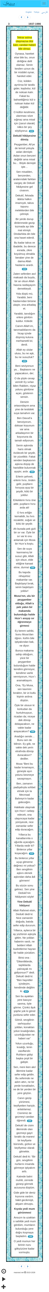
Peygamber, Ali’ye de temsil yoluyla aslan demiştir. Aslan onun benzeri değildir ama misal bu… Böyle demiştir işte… (24, 155)
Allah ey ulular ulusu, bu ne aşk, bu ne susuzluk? (24, 353)
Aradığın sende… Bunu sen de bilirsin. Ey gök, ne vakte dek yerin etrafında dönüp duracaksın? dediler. (24, 747)
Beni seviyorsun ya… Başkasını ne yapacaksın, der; (24, 369)
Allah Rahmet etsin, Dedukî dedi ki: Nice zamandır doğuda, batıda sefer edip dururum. (24, 918)
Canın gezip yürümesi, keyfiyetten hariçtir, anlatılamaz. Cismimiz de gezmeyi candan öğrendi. (24, 1109)
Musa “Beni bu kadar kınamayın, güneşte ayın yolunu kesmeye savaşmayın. (24, 771)
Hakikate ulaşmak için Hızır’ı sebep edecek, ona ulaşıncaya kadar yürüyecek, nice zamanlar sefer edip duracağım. (24, 818)
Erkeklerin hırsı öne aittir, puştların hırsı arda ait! (24, 504)
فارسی (44, 12)
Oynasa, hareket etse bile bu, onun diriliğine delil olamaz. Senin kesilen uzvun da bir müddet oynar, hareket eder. (24, 64)
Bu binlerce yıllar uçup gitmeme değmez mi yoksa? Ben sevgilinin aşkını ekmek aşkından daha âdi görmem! (24, 869)
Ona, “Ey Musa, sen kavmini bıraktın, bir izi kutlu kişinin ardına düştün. (24, 693)
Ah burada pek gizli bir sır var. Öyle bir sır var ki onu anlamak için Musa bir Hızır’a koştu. (24, 536)
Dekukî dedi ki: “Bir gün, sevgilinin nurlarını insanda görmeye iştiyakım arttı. (25, 1164)
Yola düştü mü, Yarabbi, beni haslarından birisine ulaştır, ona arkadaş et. (24, 301)
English (29, 12)
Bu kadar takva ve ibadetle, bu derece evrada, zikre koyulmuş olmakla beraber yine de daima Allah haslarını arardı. (24, 253)
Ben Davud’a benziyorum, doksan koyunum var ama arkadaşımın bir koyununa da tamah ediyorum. (24, 429)
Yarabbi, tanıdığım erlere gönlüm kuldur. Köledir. (24, 317)
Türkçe (36, 12)
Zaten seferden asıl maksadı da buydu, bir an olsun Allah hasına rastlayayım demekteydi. (24, 281)
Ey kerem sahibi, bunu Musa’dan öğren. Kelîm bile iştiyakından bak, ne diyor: (24, 638)
